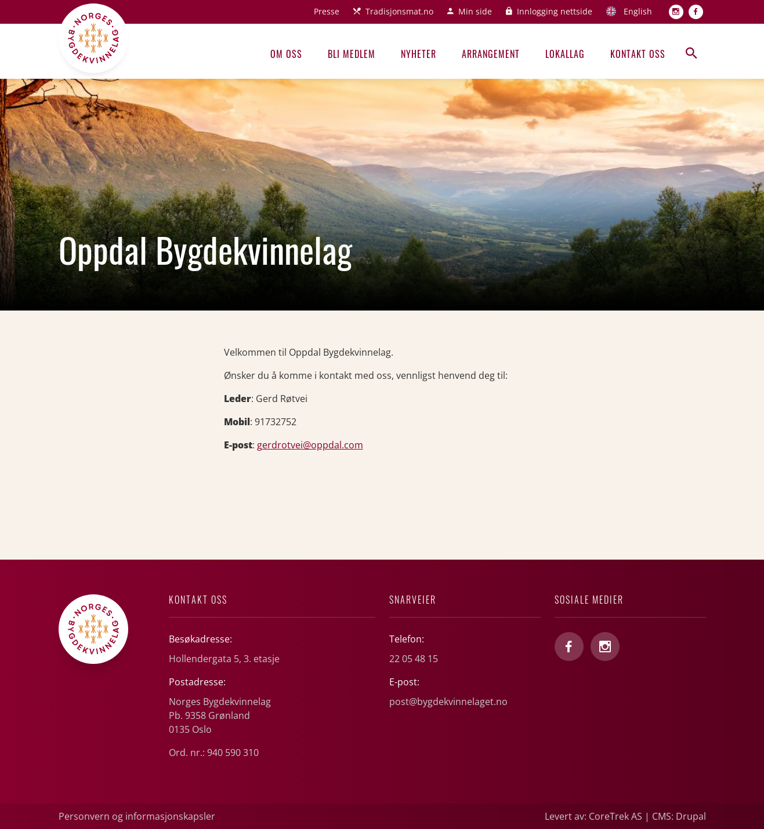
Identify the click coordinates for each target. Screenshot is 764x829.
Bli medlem (351, 54)
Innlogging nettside (554, 11)
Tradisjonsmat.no (399, 11)
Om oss (286, 54)
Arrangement (491, 54)
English (638, 11)
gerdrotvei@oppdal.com (310, 445)
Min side (475, 11)
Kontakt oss (637, 54)
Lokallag (565, 54)
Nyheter (418, 54)
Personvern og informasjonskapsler (137, 816)
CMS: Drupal (679, 816)
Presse (326, 11)
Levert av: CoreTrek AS (593, 816)
